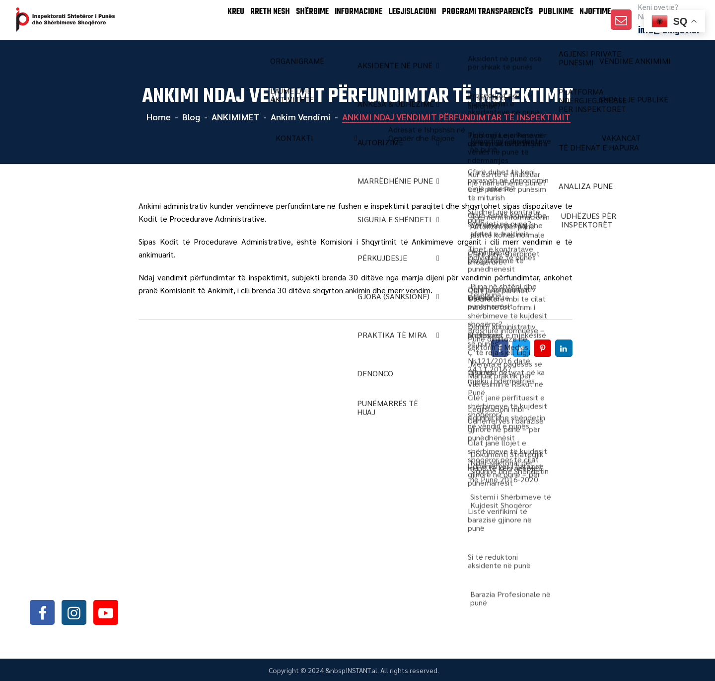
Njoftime (589, 19)
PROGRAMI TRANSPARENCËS (468, 19)
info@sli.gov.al (91, 585)
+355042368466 (88, 559)
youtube (105, 612)
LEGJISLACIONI (388, 19)
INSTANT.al (361, 670)
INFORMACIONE (328, 19)
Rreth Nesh (225, 19)
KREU (182, 19)
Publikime (542, 19)
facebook (42, 612)
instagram (74, 612)
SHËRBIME (274, 19)
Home (157, 116)
